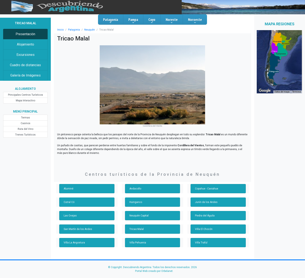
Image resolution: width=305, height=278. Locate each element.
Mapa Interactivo (25, 100)
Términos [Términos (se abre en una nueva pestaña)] (296, 92)
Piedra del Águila (205, 215)
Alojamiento (25, 44)
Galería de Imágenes (25, 75)
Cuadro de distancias (25, 65)
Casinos (25, 123)
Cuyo (151, 20)
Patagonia (110, 20)
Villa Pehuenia (137, 242)
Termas (25, 117)
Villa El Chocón (203, 229)
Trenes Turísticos (25, 134)
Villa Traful (201, 242)
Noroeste (195, 20)
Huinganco (135, 202)
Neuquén (89, 29)
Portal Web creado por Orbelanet (154, 271)
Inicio (60, 29)
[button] (274, 71)
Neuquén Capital (139, 215)
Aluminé (68, 188)
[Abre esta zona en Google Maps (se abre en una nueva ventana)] (265, 90)
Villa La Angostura (74, 242)
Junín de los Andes (206, 202)
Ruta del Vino (25, 129)
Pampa (133, 20)
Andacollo (135, 188)
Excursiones (25, 55)
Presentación (25, 34)
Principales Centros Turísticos (25, 94)
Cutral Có (69, 202)
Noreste (172, 20)
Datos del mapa (282, 92)
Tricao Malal (136, 229)
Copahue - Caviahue (206, 188)
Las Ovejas (70, 215)
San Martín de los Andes (78, 229)
